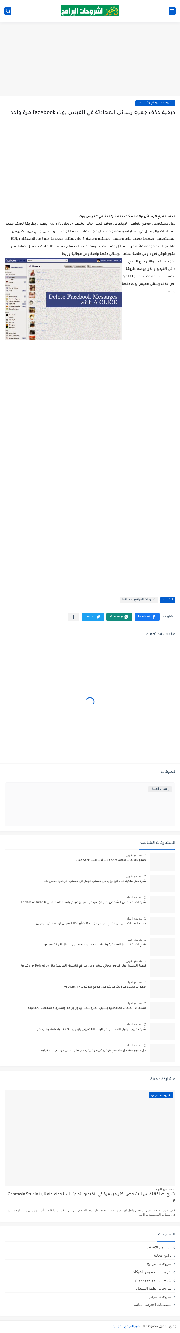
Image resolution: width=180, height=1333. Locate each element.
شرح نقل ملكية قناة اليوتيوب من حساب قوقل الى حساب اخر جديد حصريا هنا (95, 881)
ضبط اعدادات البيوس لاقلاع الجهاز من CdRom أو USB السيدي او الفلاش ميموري (91, 923)
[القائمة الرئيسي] (172, 11)
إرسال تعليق (160, 789)
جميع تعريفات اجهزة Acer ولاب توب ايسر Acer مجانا (110, 860)
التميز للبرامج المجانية (127, 1326)
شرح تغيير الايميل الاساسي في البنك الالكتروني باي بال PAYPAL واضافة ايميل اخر (92, 1029)
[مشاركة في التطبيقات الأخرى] (73, 617)
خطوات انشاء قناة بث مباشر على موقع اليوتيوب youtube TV (105, 987)
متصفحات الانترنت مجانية (153, 1305)
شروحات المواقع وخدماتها (155, 103)
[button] (147, 617)
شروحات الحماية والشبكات (152, 1272)
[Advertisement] (90, 59)
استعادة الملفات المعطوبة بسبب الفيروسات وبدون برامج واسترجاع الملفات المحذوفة (87, 1008)
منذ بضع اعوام (134, 897)
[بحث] (7, 11)
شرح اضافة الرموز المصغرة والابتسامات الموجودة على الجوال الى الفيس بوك (93, 945)
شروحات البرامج (159, 1264)
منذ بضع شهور (134, 855)
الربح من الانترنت (159, 1247)
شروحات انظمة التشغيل (154, 1288)
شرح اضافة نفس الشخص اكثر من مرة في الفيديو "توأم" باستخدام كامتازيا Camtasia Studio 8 (83, 902)
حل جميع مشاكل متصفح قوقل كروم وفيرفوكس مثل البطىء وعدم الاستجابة (93, 1050)
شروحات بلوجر (161, 1296)
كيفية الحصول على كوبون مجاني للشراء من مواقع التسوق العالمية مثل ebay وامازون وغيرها (83, 966)
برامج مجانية (162, 1255)
